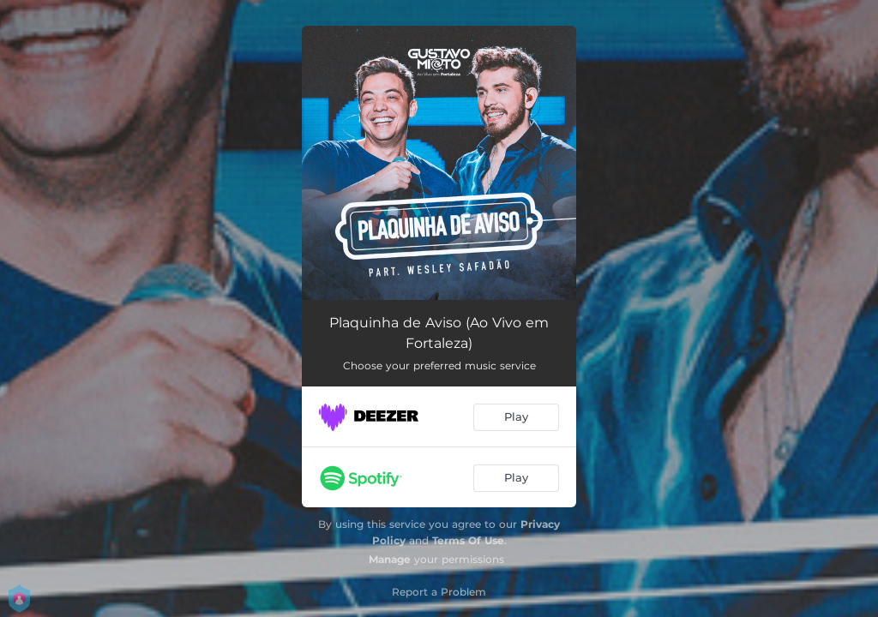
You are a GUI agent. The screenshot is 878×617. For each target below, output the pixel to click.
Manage (390, 559)
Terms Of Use (468, 540)
